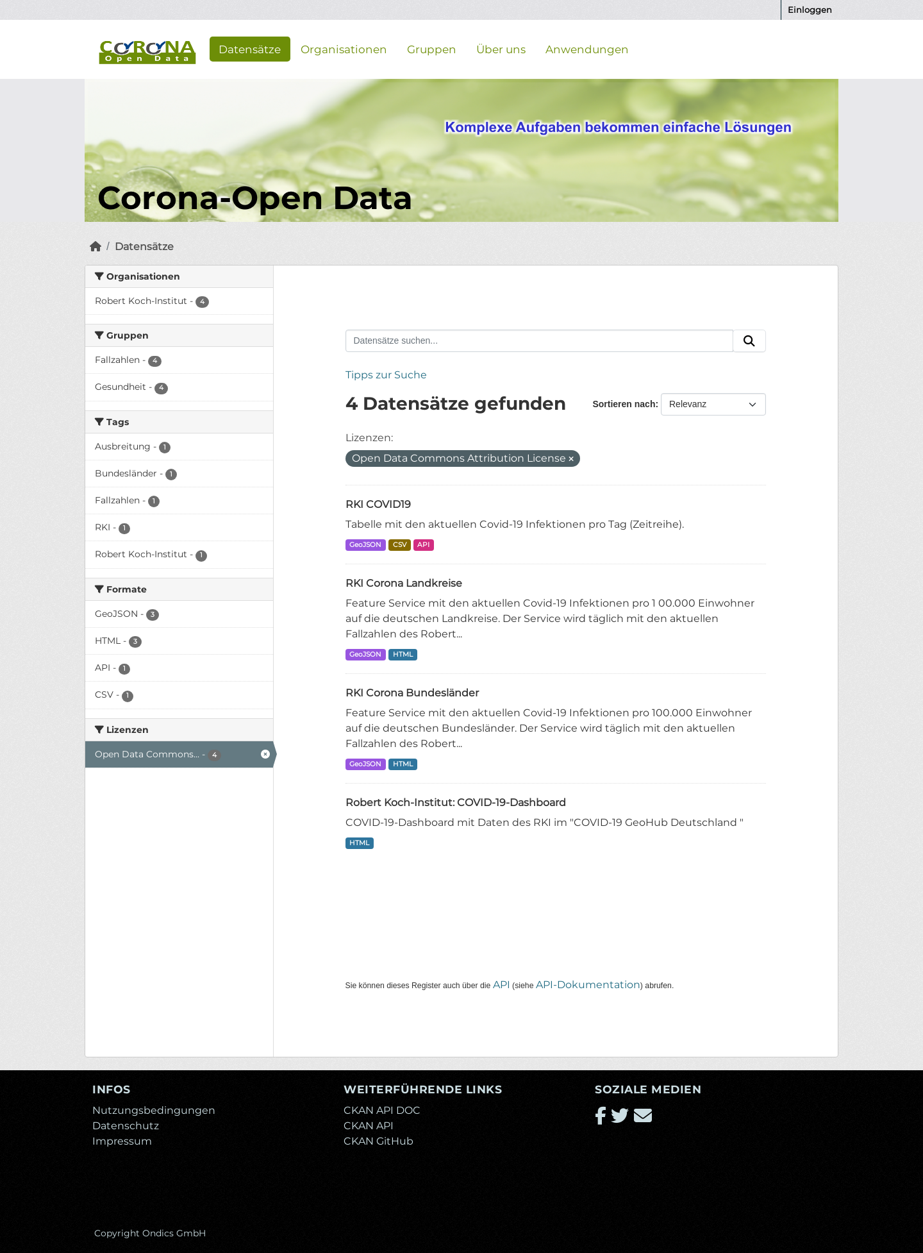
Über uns (501, 48)
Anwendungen (587, 48)
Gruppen (431, 48)
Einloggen (810, 9)
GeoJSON (365, 545)
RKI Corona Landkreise (403, 583)
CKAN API (369, 1126)
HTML (403, 654)
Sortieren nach (623, 404)
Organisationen (344, 48)
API (423, 545)
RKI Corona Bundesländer (412, 693)
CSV (399, 545)
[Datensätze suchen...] (539, 341)
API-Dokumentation (588, 985)
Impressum (122, 1141)
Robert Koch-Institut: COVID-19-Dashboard (455, 802)
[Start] (95, 246)
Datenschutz (125, 1126)
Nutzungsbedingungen (153, 1110)
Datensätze (250, 48)
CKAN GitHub (378, 1141)
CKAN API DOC (382, 1110)
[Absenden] (749, 341)
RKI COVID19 (378, 504)
